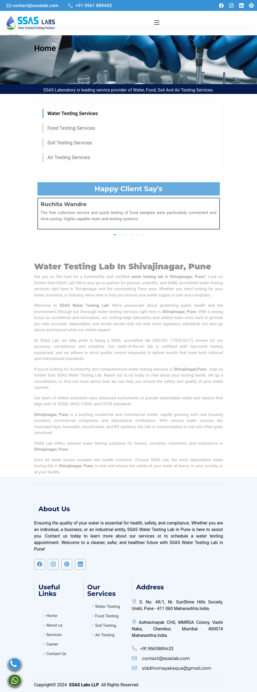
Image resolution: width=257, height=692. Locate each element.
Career (52, 644)
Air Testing (105, 635)
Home (45, 48)
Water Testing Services (72, 113)
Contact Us (56, 654)
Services (54, 635)
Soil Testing (105, 626)
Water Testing (107, 607)
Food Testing (107, 616)
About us (54, 625)
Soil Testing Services (69, 143)
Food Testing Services (71, 128)
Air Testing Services (68, 157)
